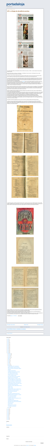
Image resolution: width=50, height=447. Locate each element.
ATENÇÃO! (9, 369)
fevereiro (9, 365)
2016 (8, 350)
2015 (8, 351)
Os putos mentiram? (9, 333)
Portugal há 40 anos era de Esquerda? (13, 377)
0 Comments (15, 315)
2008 (8, 414)
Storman (27, 445)
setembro (9, 357)
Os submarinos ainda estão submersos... (13, 384)
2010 (8, 412)
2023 (8, 342)
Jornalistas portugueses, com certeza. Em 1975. (14, 378)
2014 (8, 352)
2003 (8, 419)
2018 (8, 348)
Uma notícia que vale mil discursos (12, 391)
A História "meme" (10, 386)
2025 (8, 340)
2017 (8, 349)
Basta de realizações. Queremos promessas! (13, 367)
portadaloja (15, 4)
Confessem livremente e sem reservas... (13, 374)
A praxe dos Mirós (10, 403)
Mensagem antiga (40, 324)
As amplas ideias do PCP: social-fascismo (13, 366)
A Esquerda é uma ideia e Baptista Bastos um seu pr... (15, 385)
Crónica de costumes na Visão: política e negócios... (14, 368)
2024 (8, 341)
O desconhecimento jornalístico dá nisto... (13, 400)
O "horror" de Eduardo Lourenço (12, 375)
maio (8, 361)
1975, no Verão (10, 392)
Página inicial (26, 324)
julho (8, 359)
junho (9, 360)
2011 (8, 411)
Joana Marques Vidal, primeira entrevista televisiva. (14, 401)
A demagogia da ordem (11, 399)
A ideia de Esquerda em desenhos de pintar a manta (14, 383)
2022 (8, 343)
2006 (8, 415)
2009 (8, 413)
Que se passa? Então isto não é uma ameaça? (14, 376)
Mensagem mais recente (11, 324)
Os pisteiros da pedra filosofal (12, 370)
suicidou (23, 81)
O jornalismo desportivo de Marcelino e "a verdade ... (15, 394)
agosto (9, 358)
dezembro (9, 353)
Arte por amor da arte (10, 402)
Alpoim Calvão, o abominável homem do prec (14, 393)
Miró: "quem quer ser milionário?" (12, 395)
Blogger (35, 445)
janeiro (9, 407)
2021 (8, 344)
